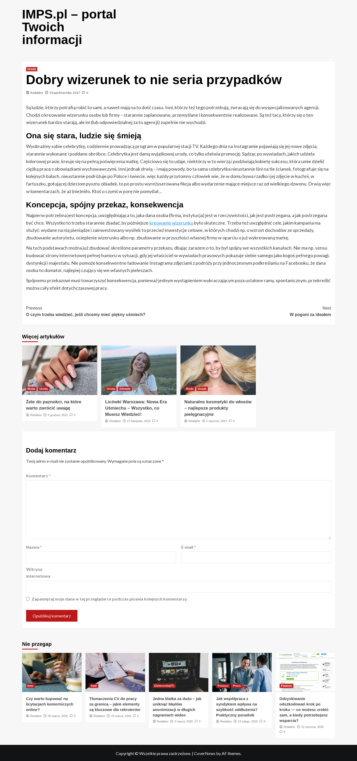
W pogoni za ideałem (255, 310)
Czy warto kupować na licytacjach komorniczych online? (50, 703)
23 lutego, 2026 (248, 720)
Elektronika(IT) (164, 684)
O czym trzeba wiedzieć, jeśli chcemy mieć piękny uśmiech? (102, 310)
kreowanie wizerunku (171, 222)
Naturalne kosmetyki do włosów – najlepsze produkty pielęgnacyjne (218, 407)
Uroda (32, 68)
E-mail (188, 546)
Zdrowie (124, 387)
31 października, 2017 (65, 92)
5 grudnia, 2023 (58, 414)
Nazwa (34, 546)
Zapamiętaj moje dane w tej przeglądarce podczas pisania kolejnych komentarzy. (110, 598)
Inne (31, 684)
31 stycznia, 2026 (312, 726)
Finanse (223, 684)
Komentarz (38, 474)
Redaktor (37, 92)
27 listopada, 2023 (138, 420)
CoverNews (204, 752)
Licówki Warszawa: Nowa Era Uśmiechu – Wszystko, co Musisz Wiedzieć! (136, 407)
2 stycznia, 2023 (216, 420)
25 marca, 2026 (121, 715)
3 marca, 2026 (183, 720)
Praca (237, 684)
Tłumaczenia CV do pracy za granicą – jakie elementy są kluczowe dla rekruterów (114, 703)
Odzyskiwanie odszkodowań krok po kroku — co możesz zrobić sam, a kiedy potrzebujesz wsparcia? (304, 709)
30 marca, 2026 (58, 715)
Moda (31, 387)
